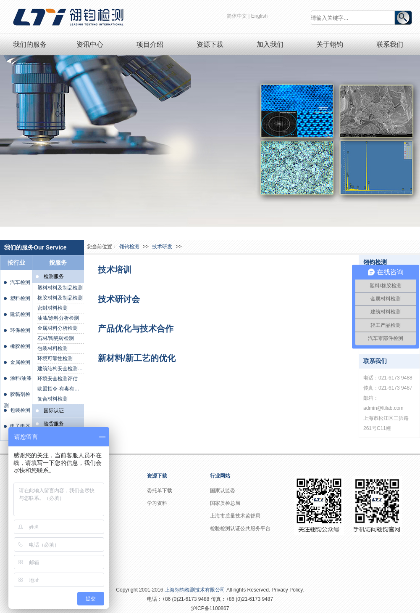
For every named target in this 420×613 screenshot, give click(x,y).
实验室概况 (96, 541)
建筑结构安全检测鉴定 (60, 369)
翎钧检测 (129, 246)
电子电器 (20, 426)
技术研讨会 (119, 299)
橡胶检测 (20, 346)
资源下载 (210, 44)
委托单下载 (159, 491)
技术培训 (114, 269)
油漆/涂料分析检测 (58, 318)
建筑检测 (20, 314)
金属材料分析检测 (57, 328)
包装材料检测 (52, 348)
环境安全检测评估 (57, 379)
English (259, 16)
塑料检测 (20, 298)
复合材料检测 (52, 399)
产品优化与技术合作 (135, 328)
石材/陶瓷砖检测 (55, 338)
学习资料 (157, 503)
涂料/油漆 (21, 378)
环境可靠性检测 (55, 358)
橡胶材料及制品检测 (60, 298)
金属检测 (20, 362)
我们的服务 (30, 44)
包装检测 (20, 410)
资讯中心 (89, 44)
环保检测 (20, 330)
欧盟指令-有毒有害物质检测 (60, 389)
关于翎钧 (329, 44)
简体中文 (237, 16)
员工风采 (94, 554)
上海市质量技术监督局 (235, 516)
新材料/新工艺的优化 (137, 358)
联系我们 (389, 44)
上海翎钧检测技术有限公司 (195, 590)
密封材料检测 (52, 308)
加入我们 (270, 44)
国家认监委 (222, 491)
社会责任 (94, 516)
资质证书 (94, 528)
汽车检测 (20, 282)
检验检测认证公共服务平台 (240, 528)
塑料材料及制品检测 (60, 288)
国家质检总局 (225, 503)
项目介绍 (149, 44)
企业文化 (94, 503)
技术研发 (162, 246)
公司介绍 (94, 491)
